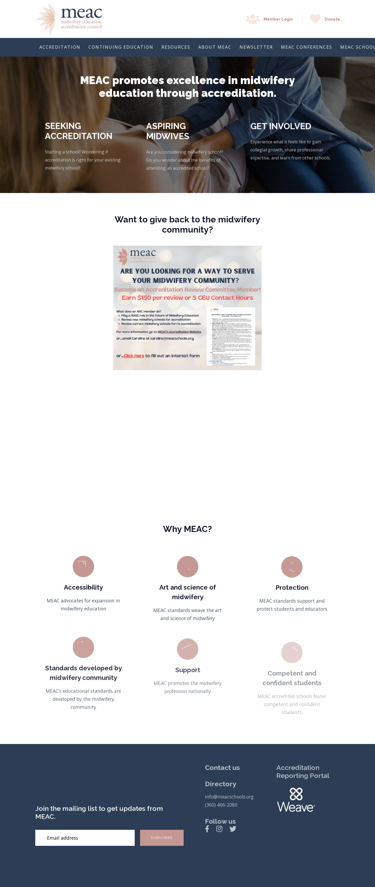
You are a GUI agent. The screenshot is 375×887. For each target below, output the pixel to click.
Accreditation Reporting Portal (302, 771)
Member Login (278, 19)
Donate (332, 19)
